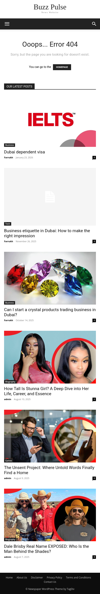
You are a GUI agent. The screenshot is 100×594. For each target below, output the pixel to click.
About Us (21, 577)
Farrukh (8, 157)
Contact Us (50, 582)
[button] (6, 23)
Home (9, 577)
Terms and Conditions (78, 577)
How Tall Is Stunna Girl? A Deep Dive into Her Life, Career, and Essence (46, 391)
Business (9, 145)
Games (8, 460)
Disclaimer (37, 577)
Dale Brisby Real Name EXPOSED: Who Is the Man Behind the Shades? (46, 549)
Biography (10, 381)
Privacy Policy (54, 577)
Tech (7, 223)
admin (7, 399)
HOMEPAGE (62, 67)
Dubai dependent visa (24, 152)
